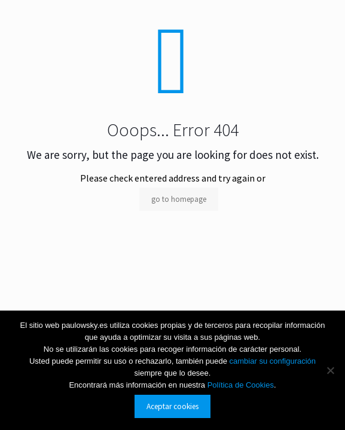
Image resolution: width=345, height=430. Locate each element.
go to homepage (178, 199)
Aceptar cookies (172, 406)
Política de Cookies (240, 384)
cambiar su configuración (273, 361)
